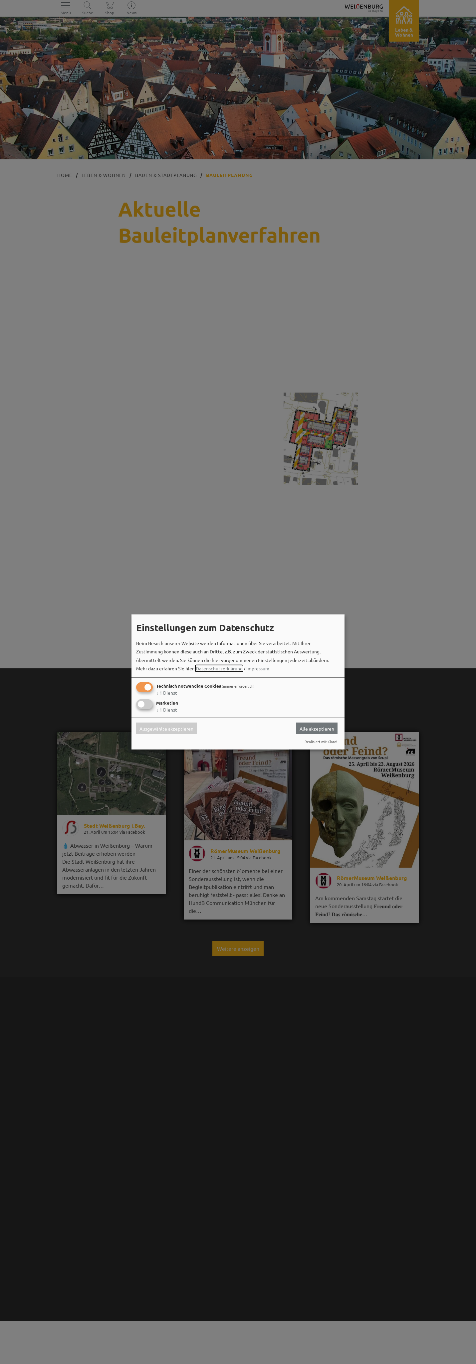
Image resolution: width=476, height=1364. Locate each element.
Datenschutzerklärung (219, 668)
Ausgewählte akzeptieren (166, 728)
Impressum (257, 668)
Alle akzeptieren (317, 728)
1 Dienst (166, 693)
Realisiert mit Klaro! (321, 741)
